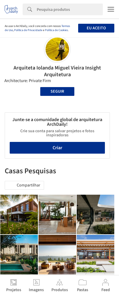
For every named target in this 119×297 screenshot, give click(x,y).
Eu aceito (96, 28)
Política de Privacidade (28, 30)
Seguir (57, 91)
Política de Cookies (56, 30)
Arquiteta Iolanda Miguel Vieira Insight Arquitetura (57, 71)
